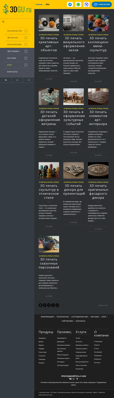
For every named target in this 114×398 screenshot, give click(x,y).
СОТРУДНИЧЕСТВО (79, 317)
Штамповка (79, 369)
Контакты (97, 363)
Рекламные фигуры (63, 345)
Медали (41, 345)
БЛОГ (104, 317)
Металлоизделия (62, 355)
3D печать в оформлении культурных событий (74, 118)
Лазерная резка (81, 352)
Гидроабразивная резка (81, 357)
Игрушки (41, 363)
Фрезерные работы (82, 345)
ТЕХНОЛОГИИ (62, 317)
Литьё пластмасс (81, 365)
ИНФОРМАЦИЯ (47, 317)
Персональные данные (64, 392)
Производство (61, 338)
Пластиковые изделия (61, 350)
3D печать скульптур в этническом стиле (49, 191)
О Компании (98, 341)
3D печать (79, 342)
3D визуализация (63, 365)
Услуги (78, 338)
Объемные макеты (63, 358)
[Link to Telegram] (27, 79)
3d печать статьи (46, 35)
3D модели (60, 362)
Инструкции (98, 352)
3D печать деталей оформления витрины (49, 118)
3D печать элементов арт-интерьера (98, 118)
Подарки (41, 349)
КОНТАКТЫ (80, 321)
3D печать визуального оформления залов (74, 44)
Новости (97, 345)
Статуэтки (42, 356)
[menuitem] (16, 30)
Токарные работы (81, 349)
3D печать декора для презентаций (74, 189)
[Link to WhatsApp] (16, 79)
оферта (95, 392)
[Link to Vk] (5, 79)
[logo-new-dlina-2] (16, 9)
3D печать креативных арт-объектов (49, 44)
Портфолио (98, 355)
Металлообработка (82, 362)
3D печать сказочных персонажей (49, 263)
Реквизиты (97, 359)
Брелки (41, 342)
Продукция (42, 338)
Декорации (60, 342)
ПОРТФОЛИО (67, 321)
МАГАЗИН (95, 317)
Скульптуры (43, 352)
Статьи (56, 35)
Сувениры (42, 359)
